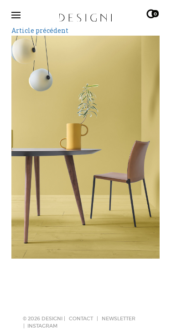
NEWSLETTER (118, 318)
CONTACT (81, 318)
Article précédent (39, 30)
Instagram (42, 326)
